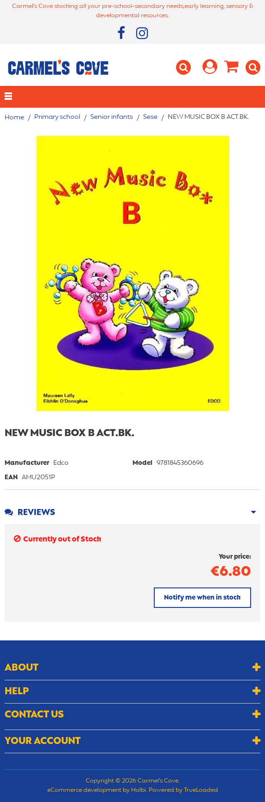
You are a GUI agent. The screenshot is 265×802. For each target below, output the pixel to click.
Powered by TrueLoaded (183, 790)
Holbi (138, 790)
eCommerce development (84, 790)
